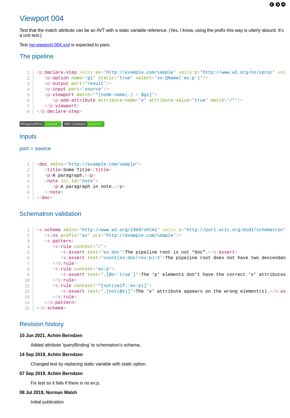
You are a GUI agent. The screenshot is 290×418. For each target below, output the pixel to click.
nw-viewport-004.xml (49, 44)
